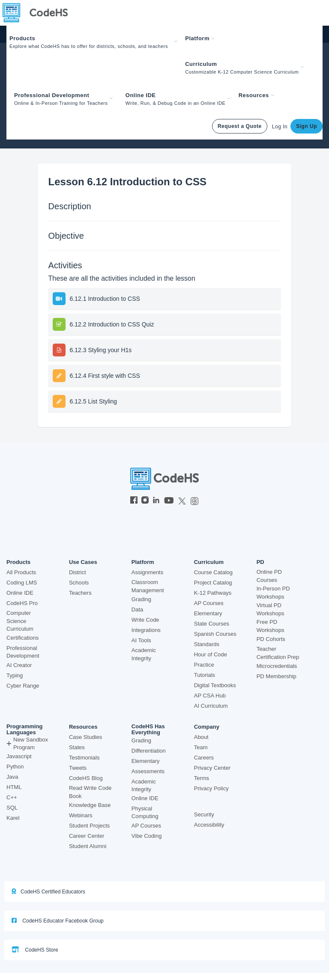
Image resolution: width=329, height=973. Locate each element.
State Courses (211, 623)
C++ (11, 797)
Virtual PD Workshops (270, 609)
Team (201, 747)
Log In (279, 127)
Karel (12, 818)
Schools (79, 582)
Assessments (148, 771)
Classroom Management (148, 586)
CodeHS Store (35, 949)
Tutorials (204, 675)
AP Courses (209, 603)
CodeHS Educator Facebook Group (58, 920)
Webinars (81, 815)
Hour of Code (210, 654)
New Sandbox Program (27, 743)
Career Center (86, 836)
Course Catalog (213, 572)
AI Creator (19, 665)
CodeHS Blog (86, 778)
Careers (204, 757)
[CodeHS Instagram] (145, 501)
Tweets (78, 768)
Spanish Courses (215, 634)
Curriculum (209, 562)
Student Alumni (87, 846)
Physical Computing (145, 812)
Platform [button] (200, 38)
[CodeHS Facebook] (134, 501)
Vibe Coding (147, 836)
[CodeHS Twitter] (182, 501)
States (77, 747)
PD (260, 562)
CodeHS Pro (22, 603)
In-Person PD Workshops (273, 592)
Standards (206, 644)
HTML (13, 787)
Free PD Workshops (270, 626)
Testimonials (84, 757)
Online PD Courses (269, 576)
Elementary (208, 613)
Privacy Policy (211, 788)
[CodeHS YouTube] (169, 501)
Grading (141, 599)
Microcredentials (277, 666)
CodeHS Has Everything (148, 730)
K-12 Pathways (212, 593)
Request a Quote (240, 126)
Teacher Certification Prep (278, 653)
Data (137, 609)
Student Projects (89, 825)
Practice (204, 665)
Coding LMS (21, 582)
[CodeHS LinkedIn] (156, 501)
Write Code (145, 620)
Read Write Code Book (90, 792)
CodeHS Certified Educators (48, 891)
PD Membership (276, 676)
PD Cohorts (271, 639)
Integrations (146, 630)
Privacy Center (212, 768)
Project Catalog (213, 582)
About (201, 737)
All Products (21, 572)
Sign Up (306, 126)
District (77, 572)
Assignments (147, 572)
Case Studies (85, 737)
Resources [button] (257, 95)
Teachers (80, 593)
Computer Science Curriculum (19, 621)
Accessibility (209, 825)
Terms (201, 778)
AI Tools (141, 640)
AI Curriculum (211, 706)
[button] (94, 41)
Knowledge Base (90, 805)
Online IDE (19, 593)
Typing (14, 675)
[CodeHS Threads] (194, 501)
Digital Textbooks (215, 685)
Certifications (22, 638)
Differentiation (149, 751)
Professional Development (22, 652)
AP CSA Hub (210, 695)
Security (204, 814)
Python (15, 766)
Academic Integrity (144, 654)
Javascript (19, 756)
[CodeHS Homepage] (38, 13)
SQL (12, 807)
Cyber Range (22, 685)
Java (12, 777)
